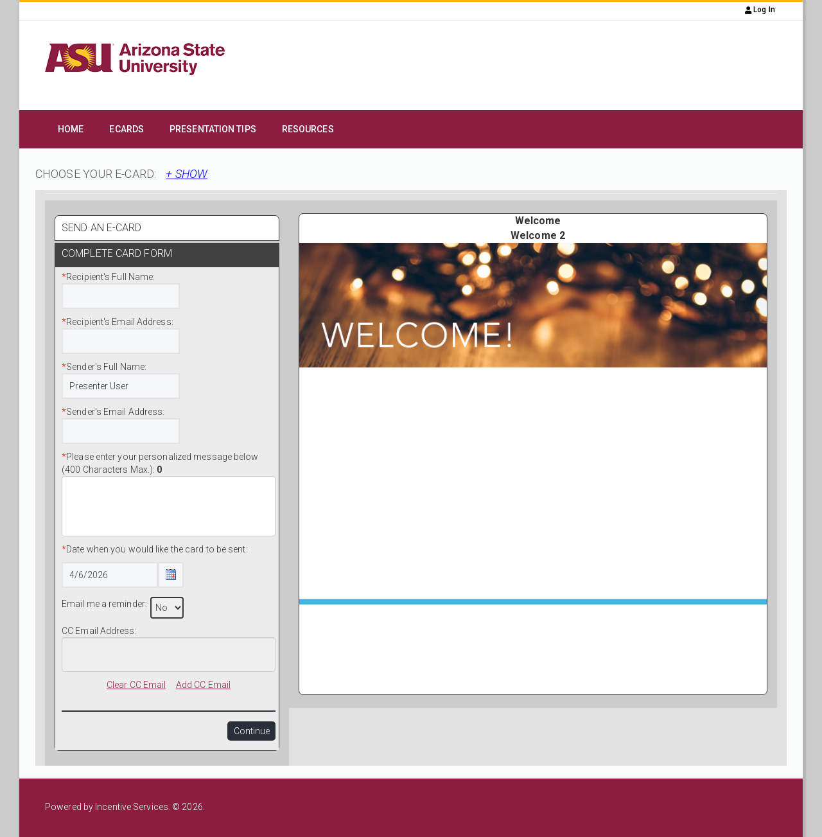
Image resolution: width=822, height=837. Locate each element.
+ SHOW (186, 174)
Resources (308, 129)
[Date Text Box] (110, 575)
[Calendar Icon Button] (171, 575)
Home (70, 129)
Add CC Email (203, 685)
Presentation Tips (213, 129)
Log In (760, 9)
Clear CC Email (136, 685)
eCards (126, 129)
